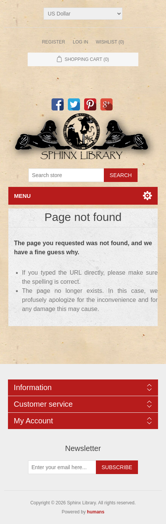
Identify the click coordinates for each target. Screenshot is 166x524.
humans (95, 512)
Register (53, 42)
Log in (80, 42)
